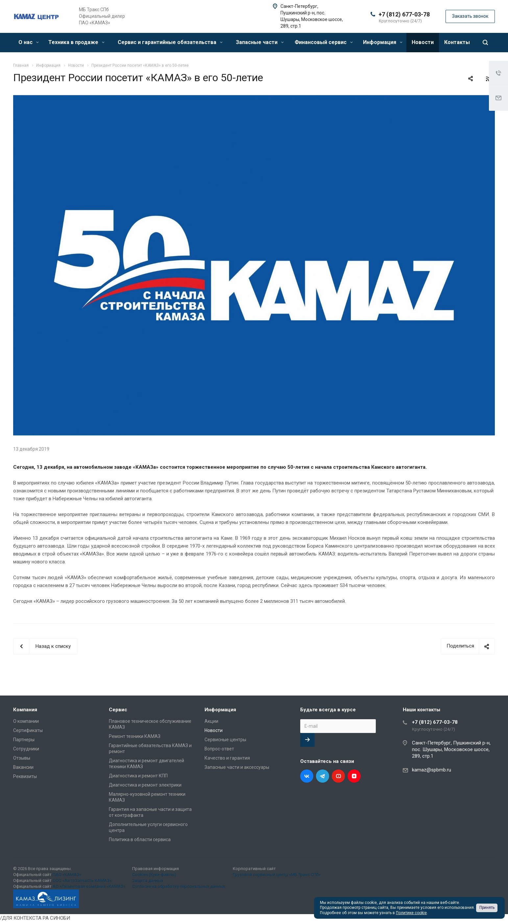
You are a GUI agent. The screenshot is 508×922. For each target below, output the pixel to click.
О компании (26, 721)
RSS (488, 78)
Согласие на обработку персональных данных (178, 886)
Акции (211, 721)
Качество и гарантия (227, 758)
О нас (28, 42)
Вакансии (23, 767)
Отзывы (21, 758)
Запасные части (260, 42)
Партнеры (24, 739)
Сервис (118, 710)
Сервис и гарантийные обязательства (170, 42)
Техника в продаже (76, 42)
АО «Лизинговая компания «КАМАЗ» (89, 886)
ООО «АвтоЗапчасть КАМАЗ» (82, 880)
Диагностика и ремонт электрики (145, 785)
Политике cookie (411, 912)
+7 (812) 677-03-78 (404, 14)
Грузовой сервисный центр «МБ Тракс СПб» (277, 874)
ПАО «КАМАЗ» (67, 874)
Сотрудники (26, 748)
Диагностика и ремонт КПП (138, 775)
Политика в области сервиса (140, 839)
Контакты (457, 42)
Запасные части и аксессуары (237, 767)
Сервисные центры (225, 739)
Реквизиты (25, 776)
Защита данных (147, 880)
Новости (423, 42)
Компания (25, 710)
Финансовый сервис (324, 42)
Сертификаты (28, 730)
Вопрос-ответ (219, 748)
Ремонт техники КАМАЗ (134, 736)
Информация (382, 42)
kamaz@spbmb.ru (431, 770)
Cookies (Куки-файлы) (154, 874)
